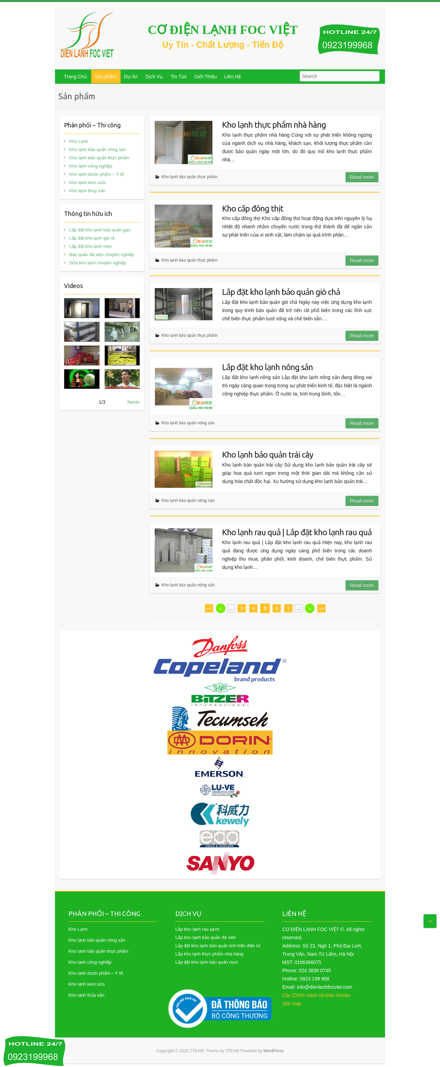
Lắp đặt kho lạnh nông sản (267, 367)
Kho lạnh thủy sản (87, 190)
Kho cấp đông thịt (252, 208)
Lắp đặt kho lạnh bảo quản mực (206, 962)
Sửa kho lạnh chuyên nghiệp (97, 262)
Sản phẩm (106, 76)
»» (321, 608)
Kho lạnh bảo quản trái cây (267, 454)
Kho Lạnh (78, 141)
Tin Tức (178, 76)
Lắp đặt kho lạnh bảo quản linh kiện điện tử (218, 945)
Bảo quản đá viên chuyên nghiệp (101, 254)
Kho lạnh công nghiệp (90, 166)
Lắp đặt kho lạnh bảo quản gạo (99, 229)
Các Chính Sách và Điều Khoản (316, 995)
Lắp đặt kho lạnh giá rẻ (91, 238)
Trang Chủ (75, 76)
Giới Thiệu (205, 76)
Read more (362, 177)
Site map (291, 1003)
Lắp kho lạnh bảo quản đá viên (205, 937)
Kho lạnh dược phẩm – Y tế (96, 174)
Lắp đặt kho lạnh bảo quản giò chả (281, 292)
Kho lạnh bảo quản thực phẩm (190, 176)
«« (209, 608)
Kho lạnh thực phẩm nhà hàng (274, 124)
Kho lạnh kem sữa (87, 182)
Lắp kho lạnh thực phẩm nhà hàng (209, 953)
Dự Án (131, 76)
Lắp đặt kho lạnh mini (90, 246)
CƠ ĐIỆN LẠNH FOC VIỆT (223, 30)
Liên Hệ (232, 76)
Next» (134, 402)
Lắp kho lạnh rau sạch (197, 929)
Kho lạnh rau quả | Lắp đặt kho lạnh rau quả (297, 532)
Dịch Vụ (154, 76)
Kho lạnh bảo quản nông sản (188, 423)
